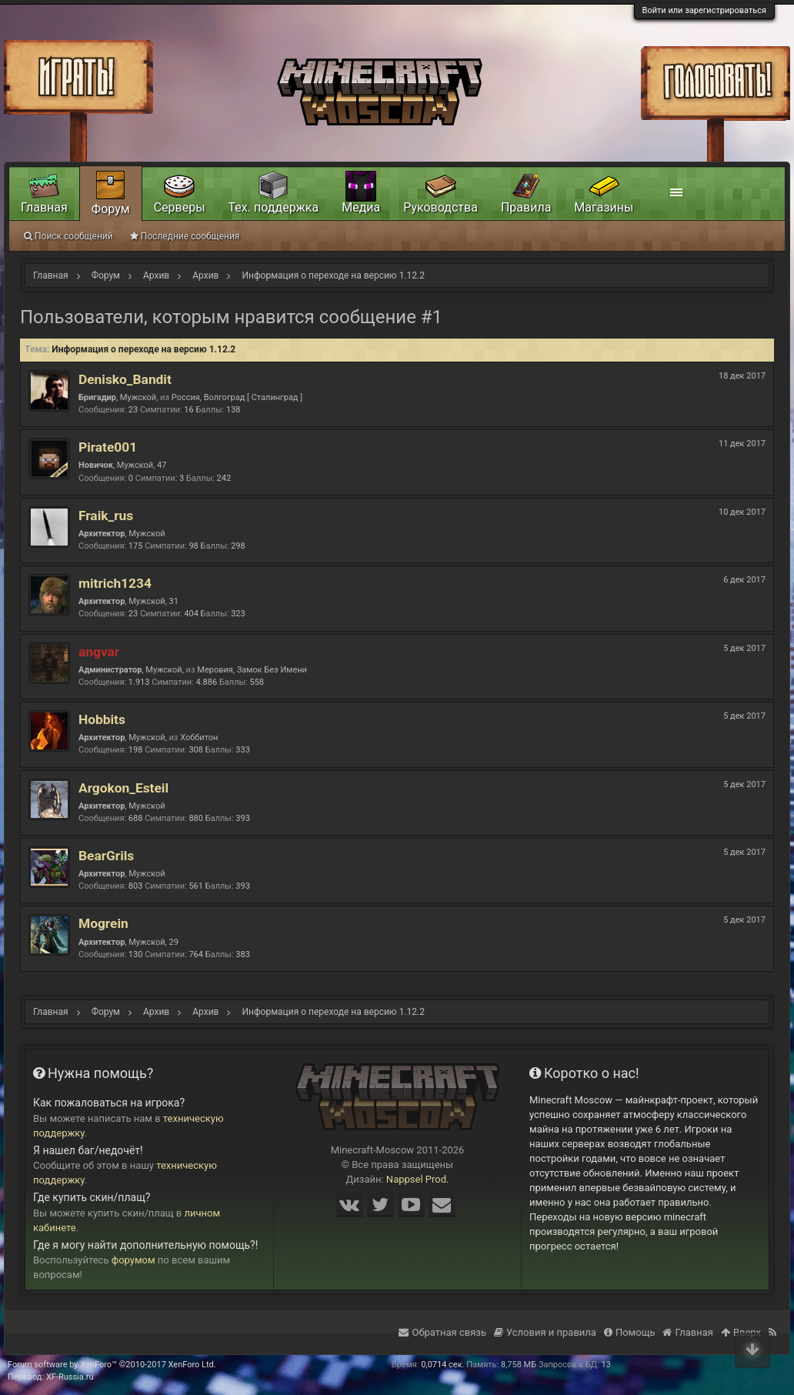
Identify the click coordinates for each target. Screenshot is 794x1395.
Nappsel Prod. (417, 1179)
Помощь (630, 1332)
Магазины (603, 207)
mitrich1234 (115, 583)
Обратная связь (442, 1332)
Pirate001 (107, 447)
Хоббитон (199, 738)
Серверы (179, 207)
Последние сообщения (185, 236)
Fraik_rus (105, 515)
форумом (133, 1260)
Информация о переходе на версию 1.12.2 (143, 349)
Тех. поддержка (274, 207)
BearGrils (106, 855)
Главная (44, 207)
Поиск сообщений (68, 236)
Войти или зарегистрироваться (704, 10)
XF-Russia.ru (70, 1377)
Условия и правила (545, 1332)
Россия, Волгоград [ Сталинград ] (237, 397)
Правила (526, 207)
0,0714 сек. (442, 1365)
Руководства (440, 207)
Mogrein (103, 923)
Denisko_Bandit (125, 379)
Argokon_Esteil (123, 788)
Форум (111, 209)
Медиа (361, 207)
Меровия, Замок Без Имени (252, 670)
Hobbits (101, 719)
